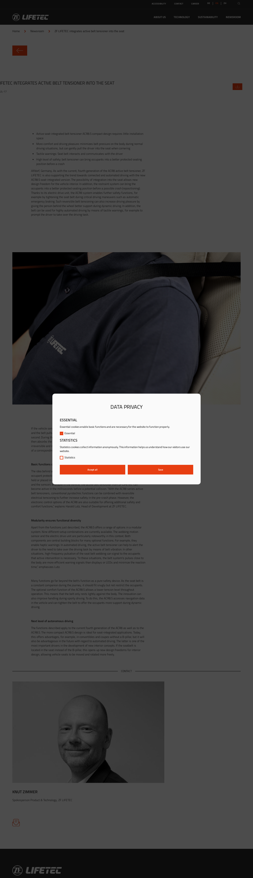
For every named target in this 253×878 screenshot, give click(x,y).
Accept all (92, 470)
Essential (67, 433)
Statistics (67, 457)
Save (160, 470)
